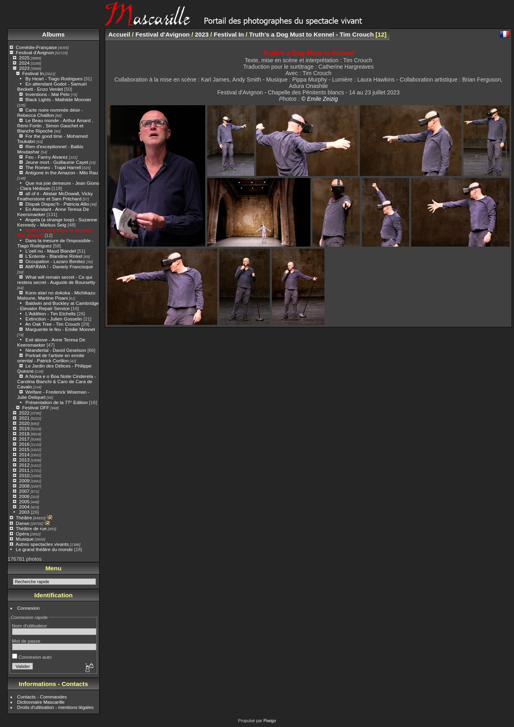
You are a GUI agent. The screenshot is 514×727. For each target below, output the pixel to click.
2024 (24, 62)
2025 (24, 57)
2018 (24, 433)
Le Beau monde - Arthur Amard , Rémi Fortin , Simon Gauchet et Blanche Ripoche (55, 125)
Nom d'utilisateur (29, 625)
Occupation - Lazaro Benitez (55, 261)
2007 (24, 491)
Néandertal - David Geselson (55, 350)
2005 (24, 501)
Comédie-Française (36, 47)
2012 (24, 465)
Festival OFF (35, 407)
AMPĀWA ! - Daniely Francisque (59, 266)
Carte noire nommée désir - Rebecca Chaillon (50, 112)
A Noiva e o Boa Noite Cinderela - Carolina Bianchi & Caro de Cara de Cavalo (56, 381)
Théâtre (24, 517)
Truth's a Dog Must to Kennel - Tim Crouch (311, 34)
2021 (24, 418)
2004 (24, 506)
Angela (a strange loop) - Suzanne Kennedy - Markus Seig (57, 222)
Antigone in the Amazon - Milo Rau (61, 172)
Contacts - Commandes (42, 696)
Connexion (28, 608)
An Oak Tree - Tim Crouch (52, 324)
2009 (24, 480)
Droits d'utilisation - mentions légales (55, 707)
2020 (24, 423)
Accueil (119, 34)
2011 (24, 470)
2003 (24, 512)
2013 (24, 459)
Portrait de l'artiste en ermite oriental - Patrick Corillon (50, 358)
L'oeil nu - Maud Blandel (50, 250)
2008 (24, 485)
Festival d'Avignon (35, 52)
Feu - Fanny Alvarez (47, 156)
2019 (24, 428)
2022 (24, 412)
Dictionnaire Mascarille (41, 702)
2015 (24, 449)
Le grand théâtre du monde (44, 549)
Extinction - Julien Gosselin (53, 318)
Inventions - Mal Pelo (48, 94)
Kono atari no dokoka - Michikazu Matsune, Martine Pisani (56, 295)
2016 (24, 444)
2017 (24, 438)
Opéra (22, 533)
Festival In (33, 73)
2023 (24, 68)
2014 (24, 454)
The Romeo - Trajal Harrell (53, 167)
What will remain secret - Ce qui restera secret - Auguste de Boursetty (56, 279)
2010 (24, 475)
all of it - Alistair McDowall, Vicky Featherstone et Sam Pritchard (55, 196)
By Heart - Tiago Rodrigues (53, 78)
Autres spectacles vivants (42, 544)
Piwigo (269, 720)
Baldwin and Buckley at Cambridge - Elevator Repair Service (58, 305)
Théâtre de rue (31, 528)
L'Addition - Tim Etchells (50, 313)
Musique (24, 538)
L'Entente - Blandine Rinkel (54, 256)
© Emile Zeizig (319, 99)
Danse (22, 523)
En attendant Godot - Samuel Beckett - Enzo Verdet (52, 86)
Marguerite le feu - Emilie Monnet (60, 329)
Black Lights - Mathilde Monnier (58, 99)
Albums (53, 34)
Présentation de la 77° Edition (56, 402)
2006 (24, 496)
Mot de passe (26, 640)
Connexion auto (32, 657)
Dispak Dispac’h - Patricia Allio (57, 203)
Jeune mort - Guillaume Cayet (56, 162)
